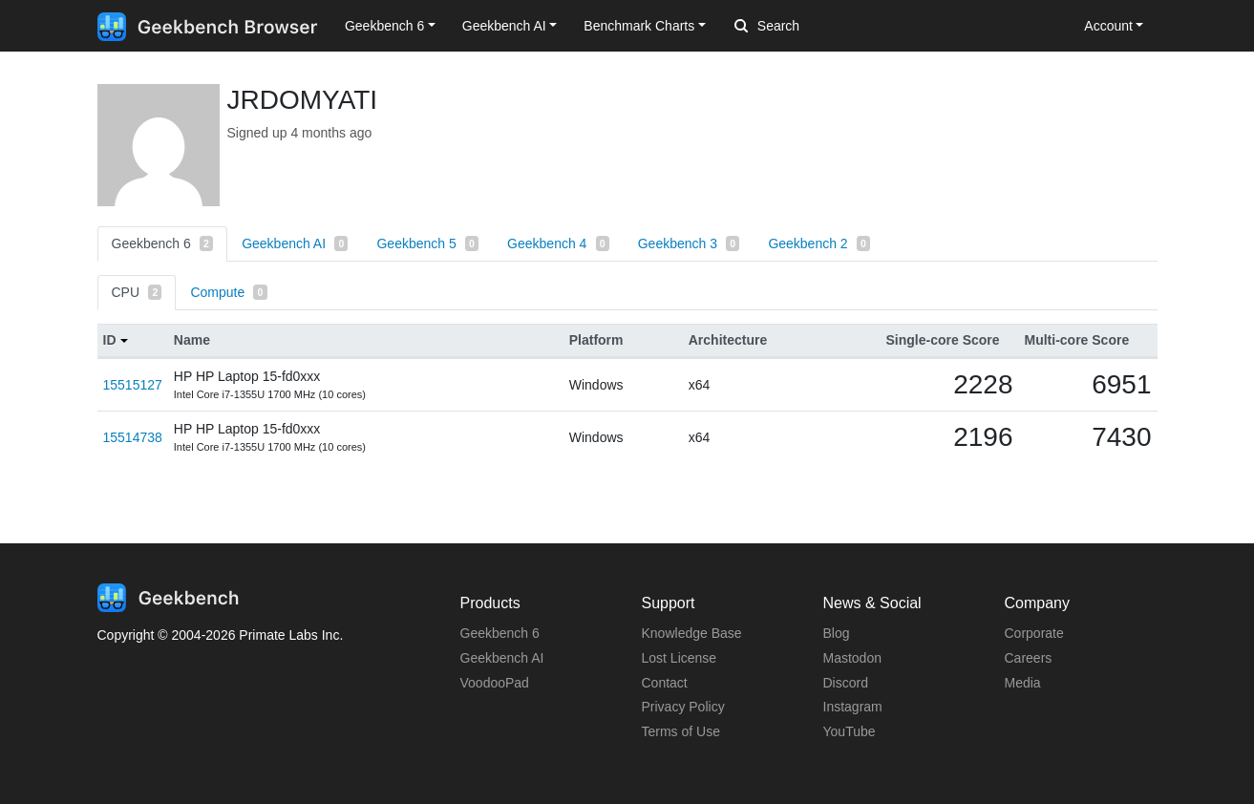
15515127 (132, 384)
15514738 (132, 437)
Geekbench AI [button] (504, 25)
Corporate (1034, 633)
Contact (665, 682)
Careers (1028, 658)
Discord (845, 682)
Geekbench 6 (163, 243)
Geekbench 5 (427, 243)
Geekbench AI (295, 243)
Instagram (852, 706)
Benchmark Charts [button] (639, 25)
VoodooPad (494, 682)
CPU (137, 292)
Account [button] (1108, 25)
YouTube (849, 731)
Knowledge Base (692, 633)
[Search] (834, 27)
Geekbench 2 (819, 243)
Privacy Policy (683, 706)
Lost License (679, 658)
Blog (836, 633)
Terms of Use (681, 731)
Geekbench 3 (689, 243)
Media (1023, 682)
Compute (228, 292)
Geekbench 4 (558, 243)
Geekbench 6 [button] (384, 25)
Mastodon (852, 658)
